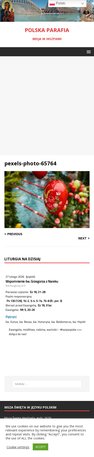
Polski (57, 3)
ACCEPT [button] (40, 447)
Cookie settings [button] (18, 447)
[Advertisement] (47, 106)
